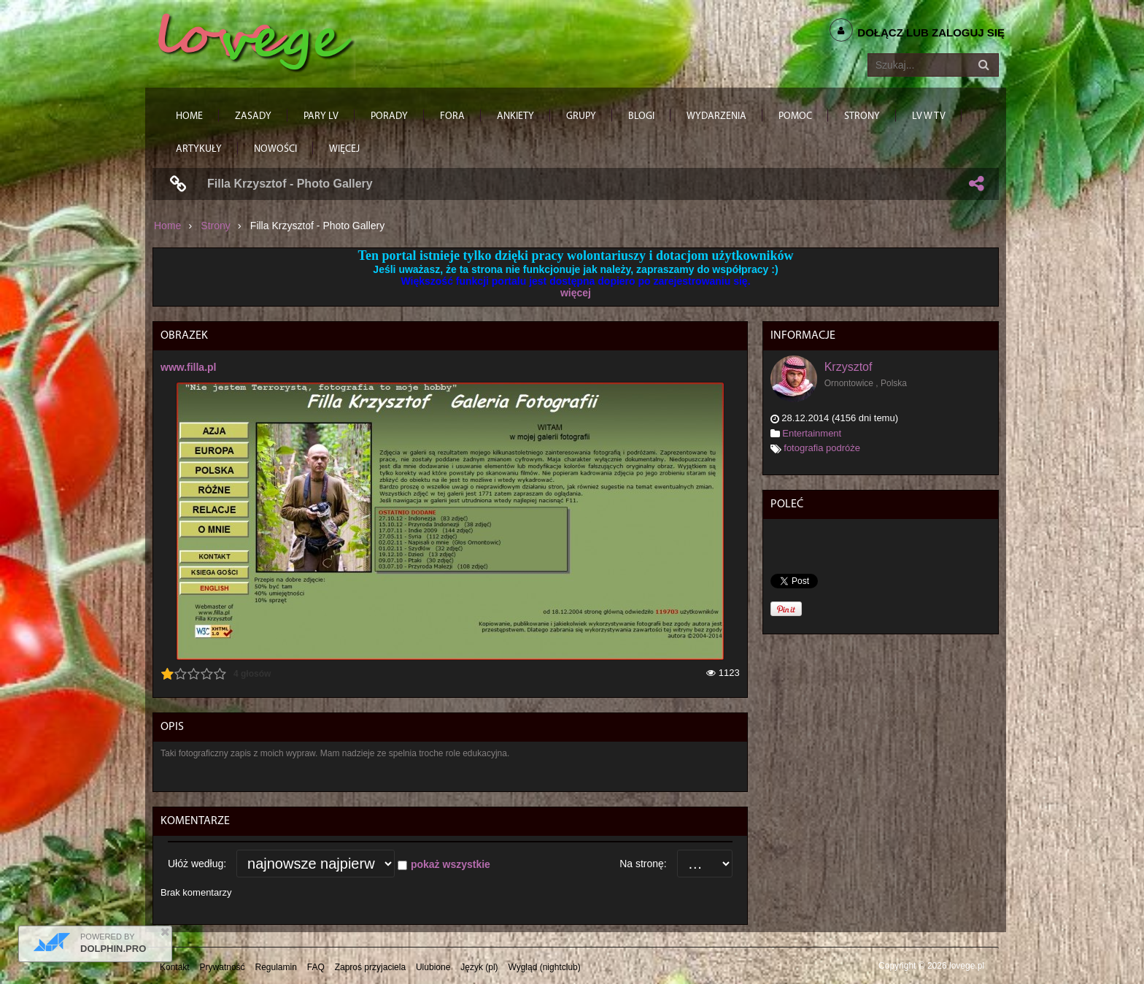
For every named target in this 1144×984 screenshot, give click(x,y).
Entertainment (811, 433)
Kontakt (175, 967)
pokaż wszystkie (450, 864)
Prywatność (222, 967)
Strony (215, 225)
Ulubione (433, 967)
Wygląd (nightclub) (544, 967)
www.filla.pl (189, 367)
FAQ (316, 967)
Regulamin (276, 967)
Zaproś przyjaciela (370, 967)
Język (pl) (479, 967)
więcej (575, 293)
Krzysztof (848, 367)
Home (167, 225)
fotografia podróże (822, 447)
